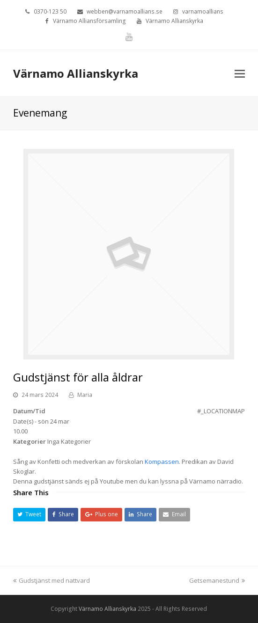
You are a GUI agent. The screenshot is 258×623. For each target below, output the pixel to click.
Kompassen (162, 461)
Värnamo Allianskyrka (75, 73)
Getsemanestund (217, 580)
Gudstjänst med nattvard (51, 580)
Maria (84, 395)
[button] (29, 514)
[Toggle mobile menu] (240, 73)
